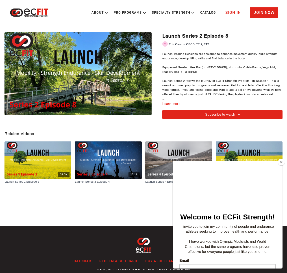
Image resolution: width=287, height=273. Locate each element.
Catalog (208, 12)
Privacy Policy (157, 269)
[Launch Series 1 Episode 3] (37, 182)
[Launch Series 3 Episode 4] (108, 182)
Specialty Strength (173, 12)
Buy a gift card (160, 261)
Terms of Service (133, 269)
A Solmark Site (180, 269)
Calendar (81, 261)
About (99, 12)
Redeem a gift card (118, 261)
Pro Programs (130, 12)
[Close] (281, 162)
